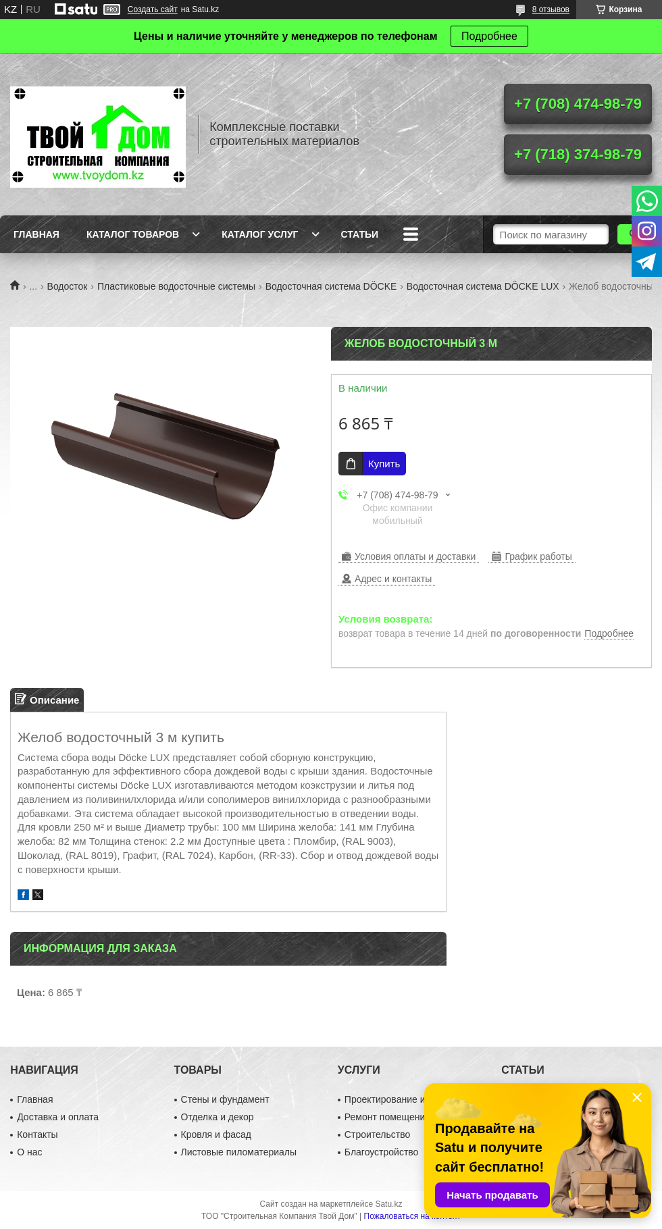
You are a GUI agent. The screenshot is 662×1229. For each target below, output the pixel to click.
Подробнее (489, 36)
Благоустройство (382, 1152)
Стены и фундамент (225, 1099)
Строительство (377, 1134)
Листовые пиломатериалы (239, 1152)
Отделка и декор (217, 1117)
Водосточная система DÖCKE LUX (483, 286)
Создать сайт (153, 9)
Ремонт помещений (387, 1117)
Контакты (37, 1134)
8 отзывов (550, 9)
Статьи (360, 234)
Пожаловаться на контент (412, 1216)
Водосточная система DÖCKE (331, 286)
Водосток (67, 286)
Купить (384, 463)
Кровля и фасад (216, 1134)
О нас (29, 1152)
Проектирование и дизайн (402, 1099)
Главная (36, 234)
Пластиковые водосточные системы (176, 286)
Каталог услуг (260, 234)
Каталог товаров (132, 234)
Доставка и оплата (58, 1117)
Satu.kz (388, 1204)
